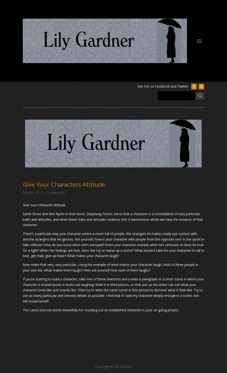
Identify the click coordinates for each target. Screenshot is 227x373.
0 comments (55, 192)
